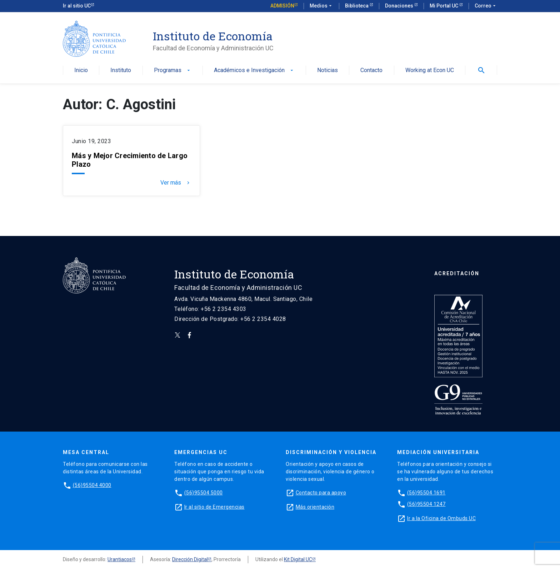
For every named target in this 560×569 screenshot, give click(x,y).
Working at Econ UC (429, 70)
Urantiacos (120, 559)
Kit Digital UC (298, 559)
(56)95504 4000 (92, 485)
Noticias (327, 70)
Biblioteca (357, 6)
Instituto (120, 70)
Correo (486, 6)
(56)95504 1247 (426, 504)
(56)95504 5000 (203, 492)
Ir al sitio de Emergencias (214, 507)
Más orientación (315, 507)
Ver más (175, 183)
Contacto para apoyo (321, 492)
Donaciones (399, 6)
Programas (172, 70)
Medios (321, 6)
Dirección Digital (190, 559)
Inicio (81, 70)
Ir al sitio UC (77, 6)
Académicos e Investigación (254, 70)
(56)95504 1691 (426, 492)
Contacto (371, 70)
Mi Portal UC (444, 6)
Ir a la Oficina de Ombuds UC (441, 518)
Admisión (282, 6)
